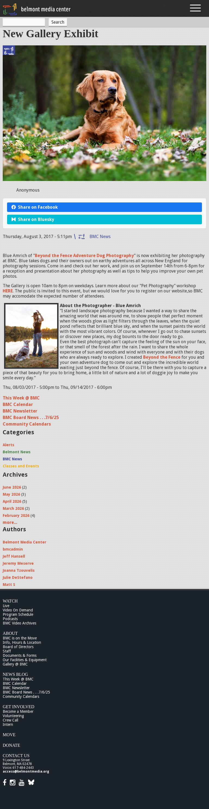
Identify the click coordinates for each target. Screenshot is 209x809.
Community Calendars (27, 424)
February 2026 (16, 515)
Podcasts (10, 619)
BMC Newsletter (20, 411)
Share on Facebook (34, 207)
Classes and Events (21, 466)
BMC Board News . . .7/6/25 (31, 417)
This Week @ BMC (21, 398)
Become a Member (18, 711)
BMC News (100, 236)
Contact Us (16, 755)
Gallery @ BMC (15, 664)
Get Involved (18, 706)
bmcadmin (13, 549)
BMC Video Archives (19, 623)
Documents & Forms (19, 655)
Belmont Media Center (24, 542)
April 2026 (12, 501)
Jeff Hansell (14, 556)
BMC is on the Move (20, 638)
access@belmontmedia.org (26, 771)
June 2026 (12, 487)
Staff (7, 651)
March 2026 (13, 508)
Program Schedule (18, 614)
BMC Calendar (18, 404)
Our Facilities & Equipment (25, 660)
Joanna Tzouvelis (19, 570)
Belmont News (16, 452)
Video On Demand (18, 610)
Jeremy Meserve (18, 563)
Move (9, 734)
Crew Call (10, 720)
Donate (11, 745)
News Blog (15, 674)
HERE (8, 290)
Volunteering (13, 716)
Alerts (8, 445)
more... (10, 522)
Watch (10, 601)
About (10, 633)
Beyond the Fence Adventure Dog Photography (84, 255)
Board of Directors (18, 647)
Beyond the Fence (161, 357)
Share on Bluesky (32, 219)
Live (6, 606)
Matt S (9, 584)
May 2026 (11, 494)
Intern (8, 724)
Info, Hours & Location (22, 642)
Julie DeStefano (18, 577)
